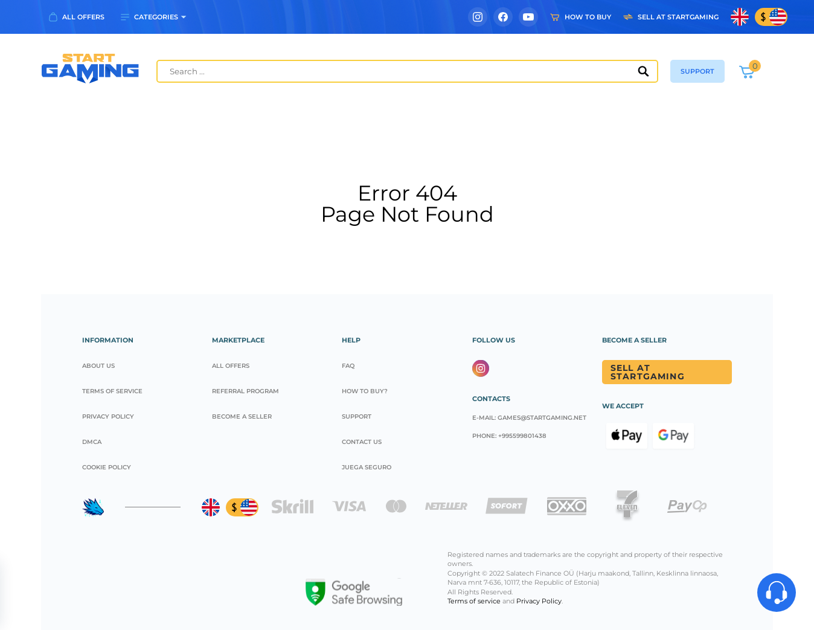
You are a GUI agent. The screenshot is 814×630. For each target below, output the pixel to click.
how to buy (588, 17)
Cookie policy (106, 467)
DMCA (91, 442)
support (697, 71)
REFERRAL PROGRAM (245, 391)
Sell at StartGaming (678, 17)
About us (98, 366)
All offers (230, 366)
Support (356, 416)
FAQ (348, 366)
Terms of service (112, 391)
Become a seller (242, 416)
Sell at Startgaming (647, 372)
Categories (156, 17)
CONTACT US (362, 442)
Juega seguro (366, 467)
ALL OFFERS (83, 17)
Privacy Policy (108, 416)
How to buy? (365, 391)
